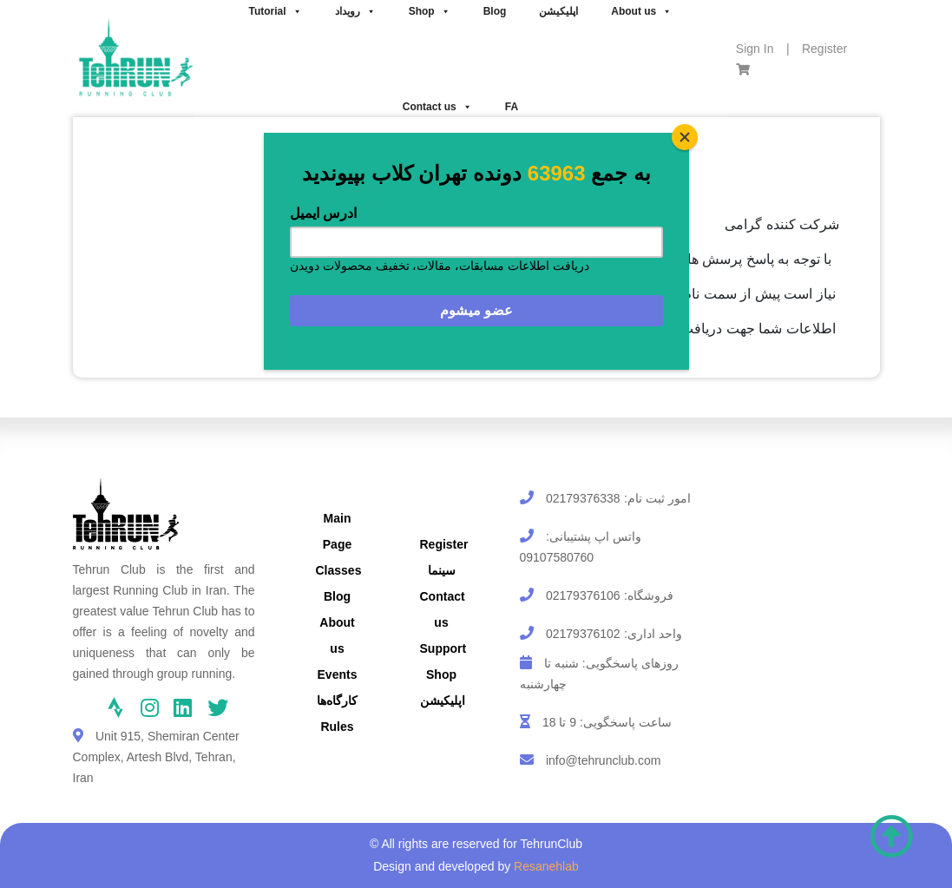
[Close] (685, 137)
